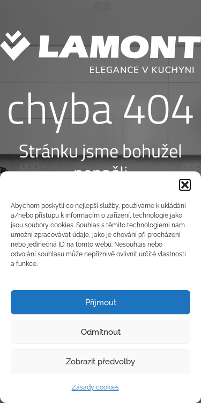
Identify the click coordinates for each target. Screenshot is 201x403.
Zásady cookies (95, 387)
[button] (185, 184)
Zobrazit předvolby (100, 361)
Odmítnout (101, 332)
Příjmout (100, 302)
